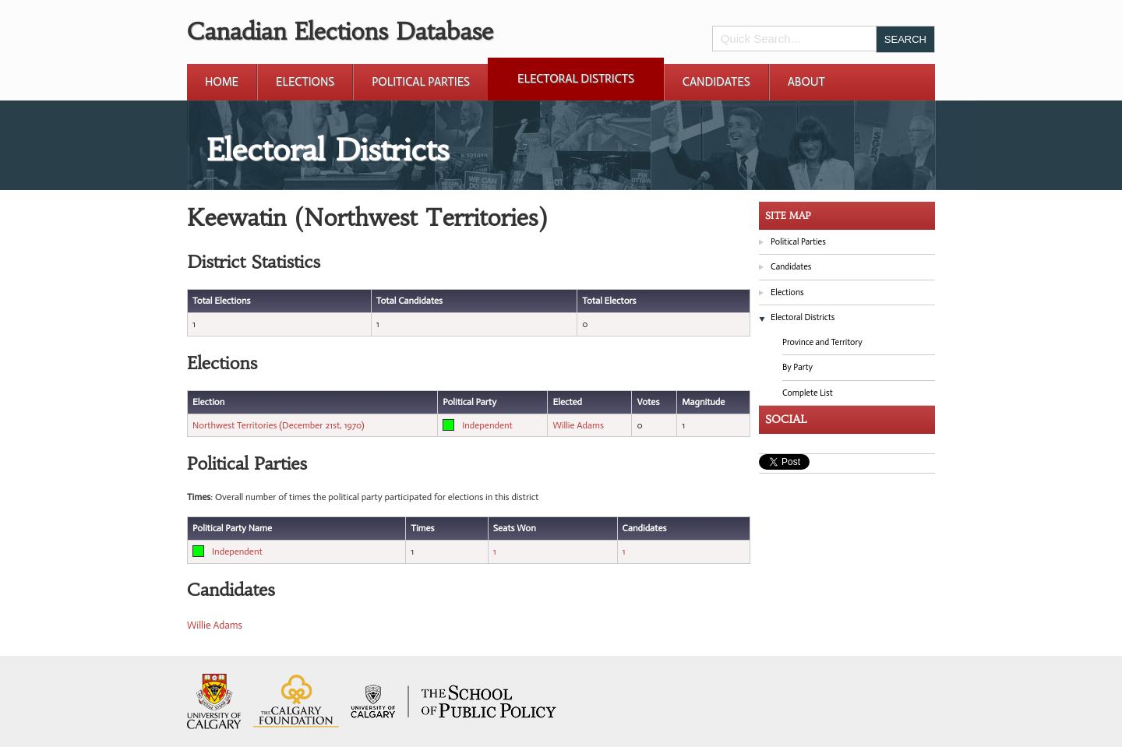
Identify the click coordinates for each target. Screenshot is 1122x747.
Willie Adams (578, 425)
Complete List (807, 393)
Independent (487, 425)
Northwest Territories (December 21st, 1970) (278, 425)
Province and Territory (822, 342)
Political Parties (421, 82)
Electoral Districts (575, 79)
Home (221, 82)
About (806, 82)
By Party (797, 367)
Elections (305, 82)
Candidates (716, 82)
